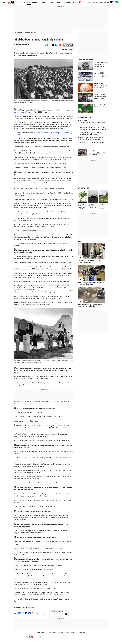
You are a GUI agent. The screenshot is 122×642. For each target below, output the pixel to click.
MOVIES (43, 3)
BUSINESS (35, 3)
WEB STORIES (83, 188)
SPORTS (58, 3)
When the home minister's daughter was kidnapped (100, 85)
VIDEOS (81, 241)
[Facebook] (116, 2)
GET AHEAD (67, 3)
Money (67, 632)
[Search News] (96, 2)
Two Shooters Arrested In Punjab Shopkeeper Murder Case (91, 133)
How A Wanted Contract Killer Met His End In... (98, 154)
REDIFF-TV (76, 3)
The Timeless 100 (80, 632)
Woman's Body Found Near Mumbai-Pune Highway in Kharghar (90, 305)
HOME (23, 3)
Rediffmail (60, 632)
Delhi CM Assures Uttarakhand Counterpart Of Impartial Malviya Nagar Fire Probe (93, 122)
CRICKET (51, 3)
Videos (72, 632)
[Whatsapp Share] (49, 45)
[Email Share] (46, 45)
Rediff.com (42, 116)
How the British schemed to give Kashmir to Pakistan (100, 75)
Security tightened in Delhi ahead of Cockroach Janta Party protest (91, 138)
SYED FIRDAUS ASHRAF (22, 45)
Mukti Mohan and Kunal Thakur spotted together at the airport (91, 283)
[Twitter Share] (52, 45)
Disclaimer (56, 637)
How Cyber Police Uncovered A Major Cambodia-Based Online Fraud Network (93, 128)
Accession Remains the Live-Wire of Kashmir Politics (100, 64)
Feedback (75, 637)
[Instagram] (113, 2)
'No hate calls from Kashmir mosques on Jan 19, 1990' (100, 96)
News (19, 35)
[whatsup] (118, 2)
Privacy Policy (63, 637)
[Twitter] (110, 2)
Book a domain (52, 632)
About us (80, 637)
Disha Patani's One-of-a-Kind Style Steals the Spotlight (89, 261)
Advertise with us (48, 637)
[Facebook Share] (56, 45)
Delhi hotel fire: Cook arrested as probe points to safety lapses (93, 143)
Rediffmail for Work (42, 632)
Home (15, 35)
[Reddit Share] (59, 45)
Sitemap (70, 637)
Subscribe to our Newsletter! (57, 611)
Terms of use (87, 637)
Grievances (94, 637)
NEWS (29, 3)
